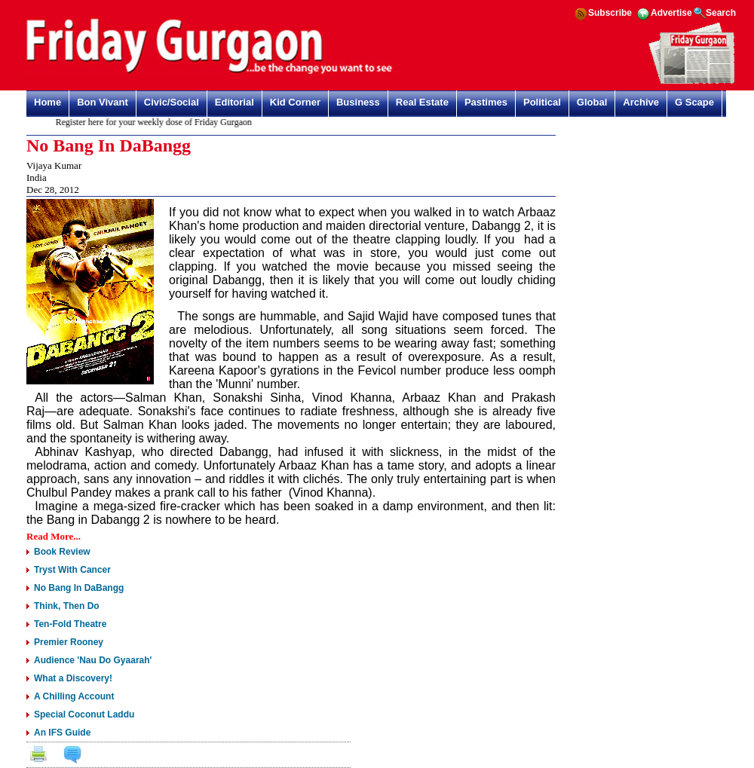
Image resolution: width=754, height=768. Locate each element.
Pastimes (485, 102)
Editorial (234, 102)
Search (721, 13)
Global (592, 102)
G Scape (694, 102)
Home (47, 102)
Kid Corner (295, 102)
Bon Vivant (102, 102)
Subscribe (610, 13)
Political (542, 102)
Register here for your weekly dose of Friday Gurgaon (157, 122)
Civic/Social (171, 102)
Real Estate (422, 102)
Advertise (671, 13)
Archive (641, 102)
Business (358, 102)
